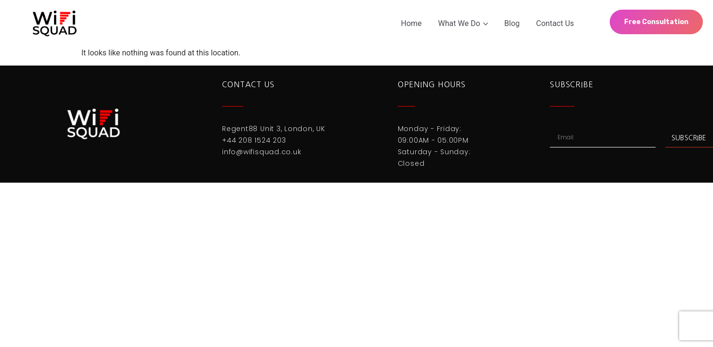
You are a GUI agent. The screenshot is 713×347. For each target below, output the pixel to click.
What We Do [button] (463, 23)
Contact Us (555, 23)
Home (411, 23)
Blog (512, 23)
